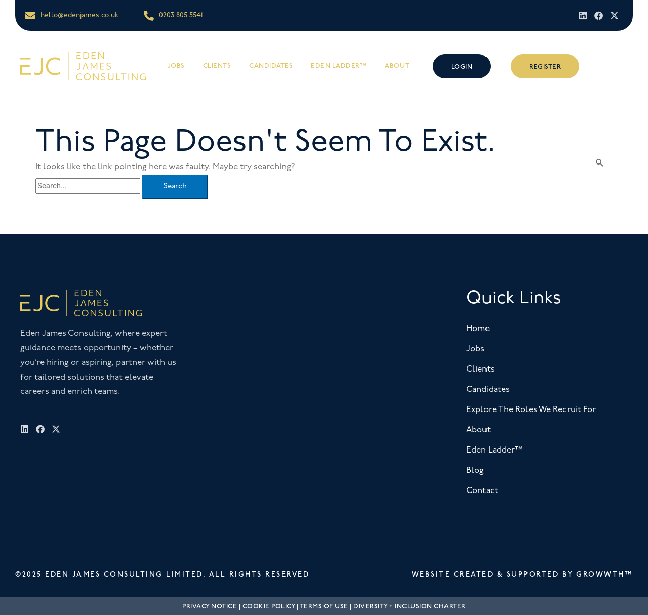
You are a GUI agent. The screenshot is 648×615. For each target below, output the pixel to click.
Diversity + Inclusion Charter (409, 606)
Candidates (271, 66)
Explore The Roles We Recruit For (531, 409)
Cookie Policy (268, 606)
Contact (482, 490)
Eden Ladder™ (339, 66)
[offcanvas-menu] (613, 66)
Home (478, 328)
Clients (217, 66)
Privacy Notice (209, 606)
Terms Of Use (324, 606)
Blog (475, 470)
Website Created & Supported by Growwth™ (522, 574)
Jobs (176, 66)
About (397, 66)
